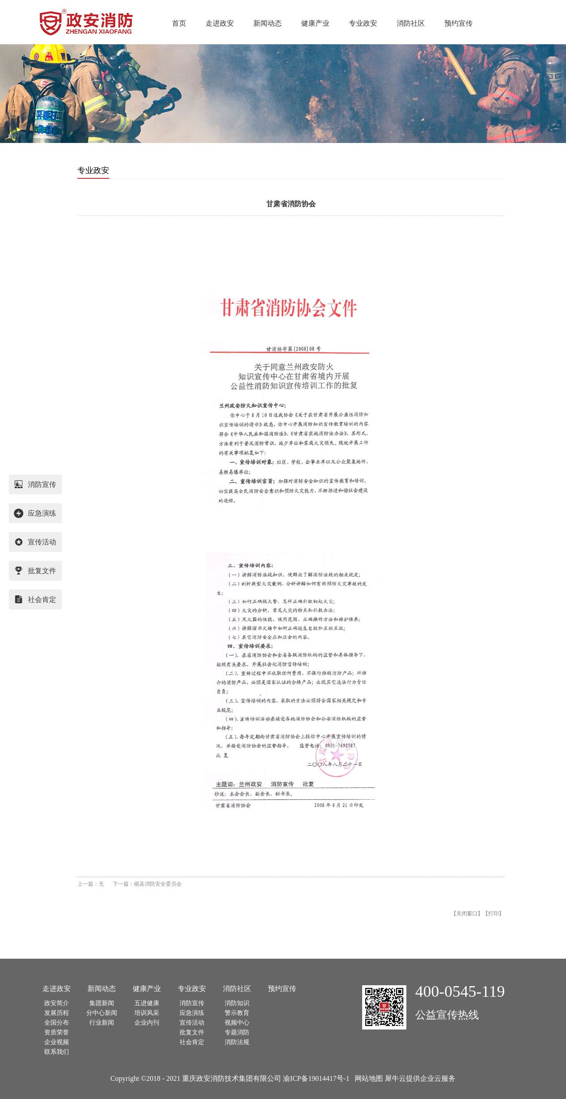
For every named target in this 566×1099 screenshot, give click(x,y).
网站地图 (367, 1078)
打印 (493, 913)
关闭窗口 (467, 913)
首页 (179, 23)
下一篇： (147, 884)
